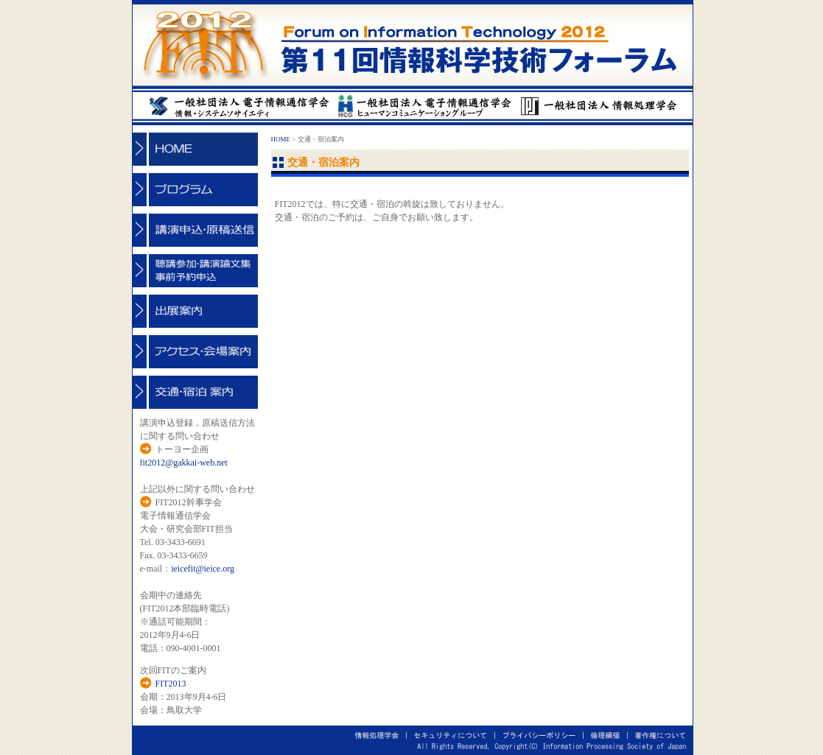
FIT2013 (170, 683)
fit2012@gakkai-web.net (184, 462)
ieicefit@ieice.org (202, 568)
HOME (281, 139)
